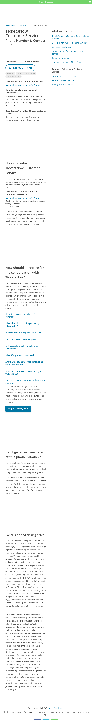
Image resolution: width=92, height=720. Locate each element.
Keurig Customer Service (62, 84)
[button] (89, 2)
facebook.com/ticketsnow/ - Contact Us (24, 85)
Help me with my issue (18, 409)
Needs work (59, 708)
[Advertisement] (26, 141)
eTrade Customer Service (63, 80)
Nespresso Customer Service (64, 76)
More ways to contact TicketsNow (66, 62)
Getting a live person (61, 58)
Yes (50, 708)
